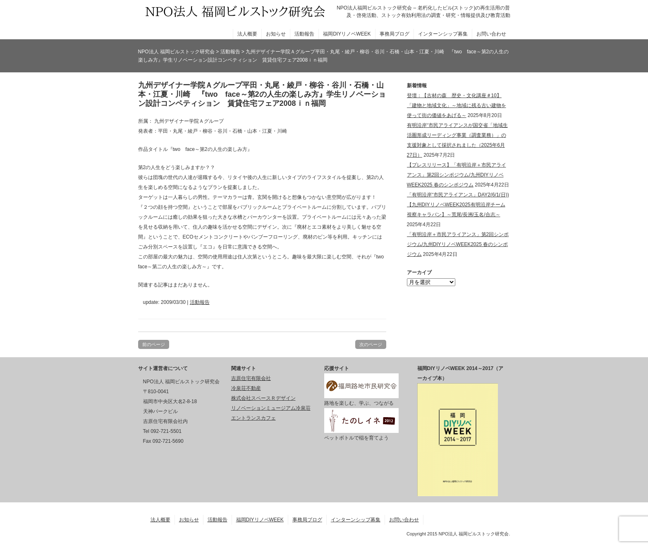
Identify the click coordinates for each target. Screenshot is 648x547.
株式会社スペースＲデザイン (263, 398)
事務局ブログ (394, 34)
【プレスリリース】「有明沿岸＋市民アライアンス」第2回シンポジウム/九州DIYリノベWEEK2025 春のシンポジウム (456, 175)
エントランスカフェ (253, 418)
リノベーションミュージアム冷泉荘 (271, 408)
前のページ (153, 344)
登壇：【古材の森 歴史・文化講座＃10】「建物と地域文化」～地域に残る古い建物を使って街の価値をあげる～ (456, 105)
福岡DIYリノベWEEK (347, 34)
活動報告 (304, 34)
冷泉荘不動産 (246, 388)
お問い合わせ (491, 34)
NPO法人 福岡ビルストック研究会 (176, 52)
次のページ (370, 344)
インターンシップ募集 (443, 34)
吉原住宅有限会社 (251, 378)
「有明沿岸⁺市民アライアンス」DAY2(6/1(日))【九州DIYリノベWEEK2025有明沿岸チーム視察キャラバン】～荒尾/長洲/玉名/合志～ (458, 204)
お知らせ (276, 34)
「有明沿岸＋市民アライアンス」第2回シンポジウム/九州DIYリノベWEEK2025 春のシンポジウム (458, 244)
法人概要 (247, 34)
